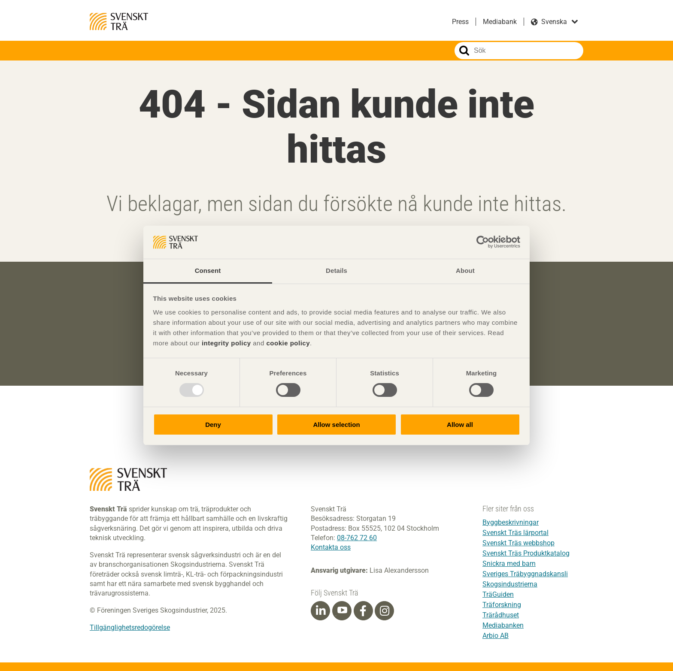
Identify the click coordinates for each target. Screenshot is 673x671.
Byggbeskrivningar (510, 522)
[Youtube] (342, 611)
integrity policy (226, 343)
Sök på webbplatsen (464, 50)
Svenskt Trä (119, 21)
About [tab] (465, 270)
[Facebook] (363, 611)
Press (460, 22)
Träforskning (501, 605)
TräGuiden (498, 594)
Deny (213, 424)
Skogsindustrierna (509, 584)
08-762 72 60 (357, 538)
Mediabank (500, 22)
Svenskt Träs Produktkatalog (526, 553)
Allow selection (336, 424)
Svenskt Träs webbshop (518, 543)
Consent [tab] (208, 270)
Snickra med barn (509, 563)
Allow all (460, 424)
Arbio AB (495, 636)
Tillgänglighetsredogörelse (130, 628)
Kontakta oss (331, 548)
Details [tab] (336, 270)
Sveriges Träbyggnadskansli (525, 574)
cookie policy (288, 343)
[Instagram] (384, 611)
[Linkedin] (320, 611)
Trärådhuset (500, 615)
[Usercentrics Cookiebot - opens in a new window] (482, 242)
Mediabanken (503, 625)
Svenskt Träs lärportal (515, 533)
